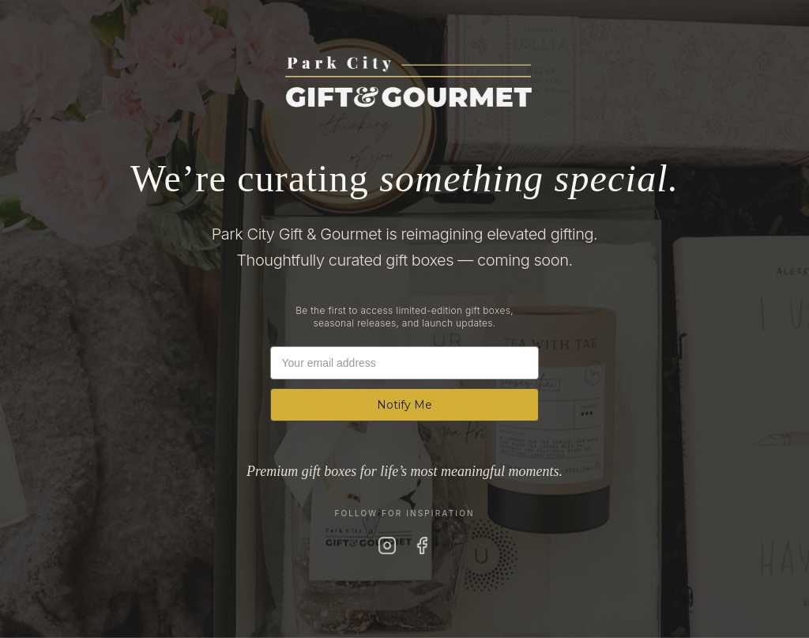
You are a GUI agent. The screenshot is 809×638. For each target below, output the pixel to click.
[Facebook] (421, 545)
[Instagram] (387, 545)
